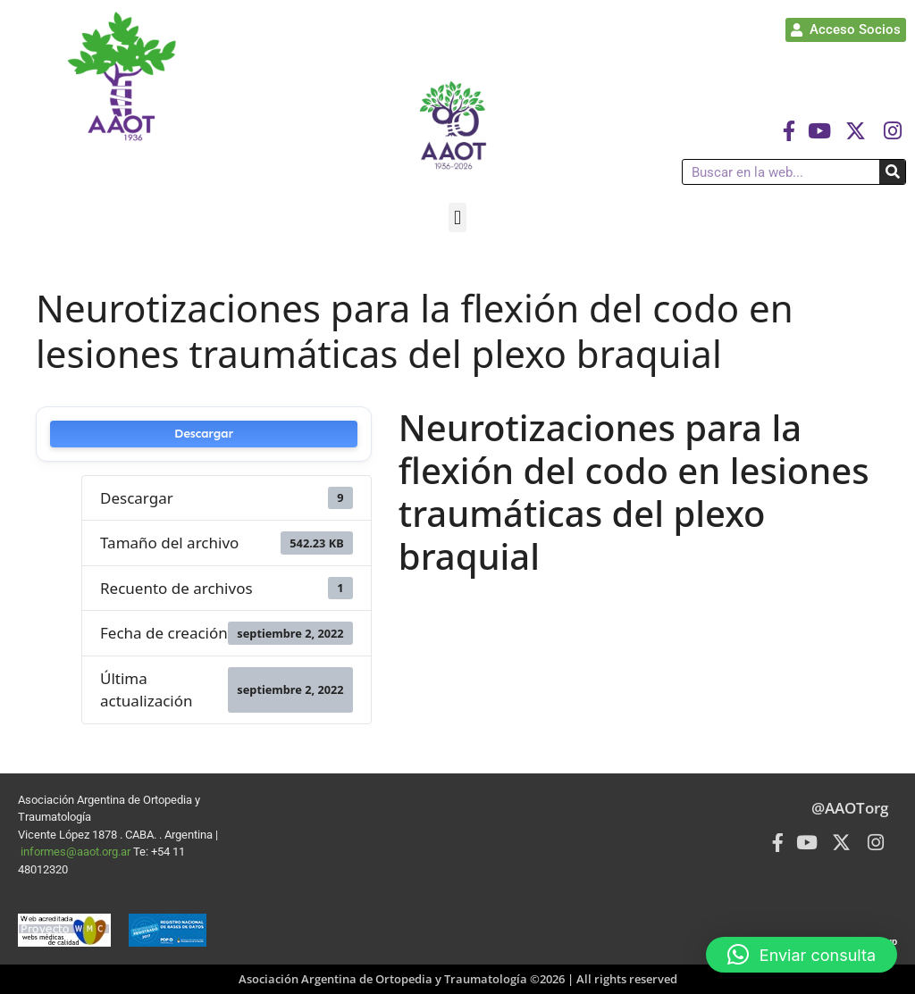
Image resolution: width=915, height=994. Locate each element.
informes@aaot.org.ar (77, 851)
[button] (457, 217)
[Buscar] (892, 172)
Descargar (203, 433)
